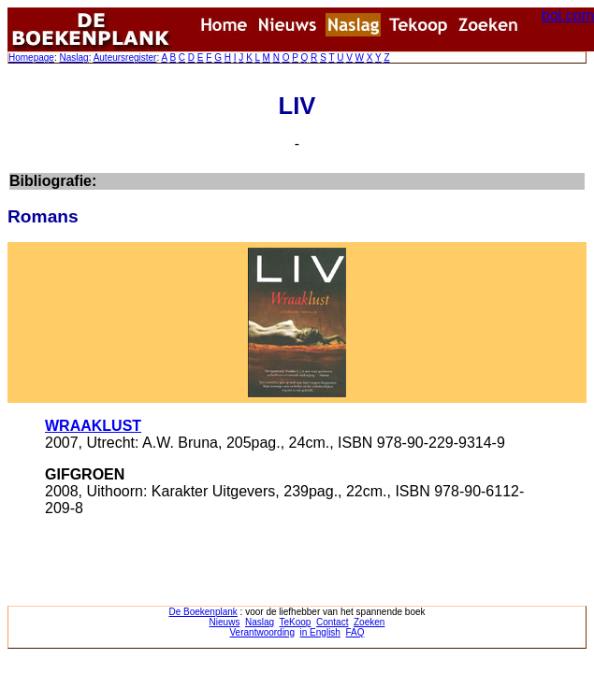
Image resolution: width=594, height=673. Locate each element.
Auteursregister (125, 57)
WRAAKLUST (93, 426)
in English (320, 632)
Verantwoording (263, 632)
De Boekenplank (202, 612)
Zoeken (369, 622)
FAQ (354, 632)
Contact (332, 622)
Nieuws (225, 622)
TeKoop (295, 622)
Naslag (73, 57)
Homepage (31, 57)
